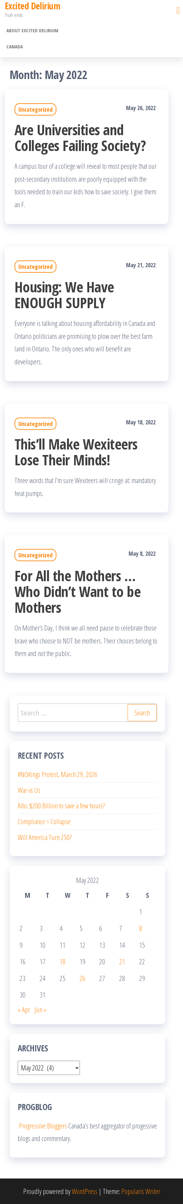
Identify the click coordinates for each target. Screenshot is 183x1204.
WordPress (84, 1191)
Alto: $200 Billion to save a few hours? (61, 805)
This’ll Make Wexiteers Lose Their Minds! (76, 452)
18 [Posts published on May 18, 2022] (62, 961)
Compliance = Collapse (44, 821)
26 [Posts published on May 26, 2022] (82, 978)
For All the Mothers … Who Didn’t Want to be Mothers (77, 591)
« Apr (24, 1009)
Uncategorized (35, 109)
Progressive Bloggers (42, 1125)
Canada (14, 46)
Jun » (40, 1009)
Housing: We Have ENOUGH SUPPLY (64, 294)
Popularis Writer (140, 1191)
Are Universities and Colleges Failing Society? (80, 137)
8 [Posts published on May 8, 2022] (140, 928)
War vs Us (29, 790)
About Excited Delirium (32, 30)
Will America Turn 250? (45, 837)
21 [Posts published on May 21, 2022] (122, 961)
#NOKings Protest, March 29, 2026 (57, 774)
